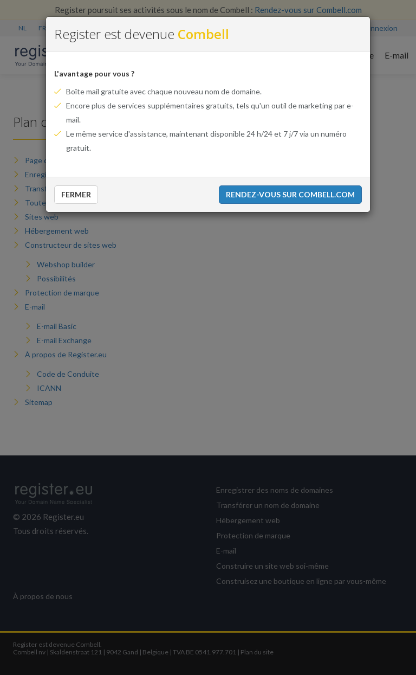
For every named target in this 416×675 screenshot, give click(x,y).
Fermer (76, 194)
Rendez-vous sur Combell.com (290, 194)
